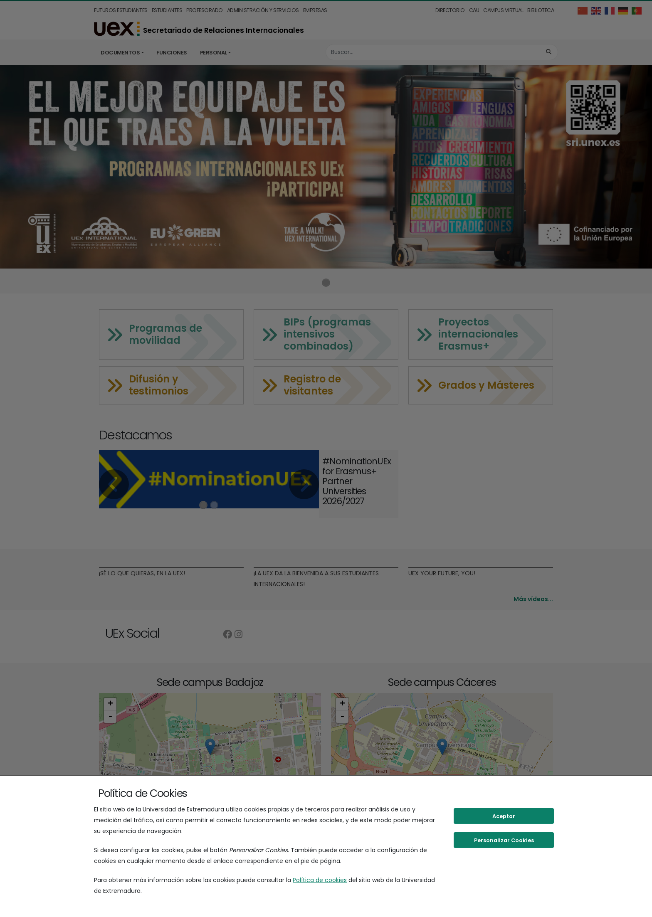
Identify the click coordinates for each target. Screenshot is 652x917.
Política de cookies (320, 880)
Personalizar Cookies (504, 840)
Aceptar (503, 816)
